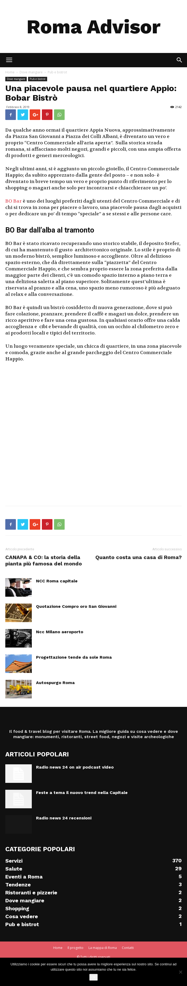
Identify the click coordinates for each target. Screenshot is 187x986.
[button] (179, 60)
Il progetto (75, 947)
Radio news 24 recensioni (63, 817)
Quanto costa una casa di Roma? (138, 557)
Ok (93, 977)
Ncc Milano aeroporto (59, 631)
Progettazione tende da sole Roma (74, 657)
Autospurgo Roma (55, 682)
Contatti (128, 947)
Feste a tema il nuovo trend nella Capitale (82, 792)
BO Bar (13, 201)
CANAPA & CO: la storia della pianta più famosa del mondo (43, 560)
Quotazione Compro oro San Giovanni (76, 606)
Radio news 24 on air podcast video (75, 767)
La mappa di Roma (102, 947)
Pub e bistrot (38, 79)
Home (58, 947)
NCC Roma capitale (57, 580)
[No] (180, 972)
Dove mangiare (16, 79)
